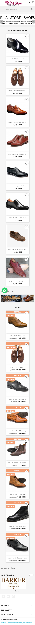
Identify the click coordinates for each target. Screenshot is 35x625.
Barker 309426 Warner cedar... (17, 122)
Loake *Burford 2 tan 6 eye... (17, 494)
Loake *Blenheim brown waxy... (17, 463)
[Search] (17, 9)
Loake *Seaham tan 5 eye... (17, 335)
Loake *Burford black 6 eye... (18, 526)
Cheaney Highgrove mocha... (17, 90)
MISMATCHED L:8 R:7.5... (17, 367)
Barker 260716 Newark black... (17, 218)
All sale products (9, 568)
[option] (17, 19)
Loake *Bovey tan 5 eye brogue (17, 431)
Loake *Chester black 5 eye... (18, 399)
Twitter (8, 596)
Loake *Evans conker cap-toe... (17, 154)
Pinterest (13, 596)
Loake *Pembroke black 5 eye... (17, 558)
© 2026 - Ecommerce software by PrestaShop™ (16, 623)
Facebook (3, 596)
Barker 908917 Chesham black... (18, 59)
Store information (9, 620)
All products (7, 291)
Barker (17, 591)
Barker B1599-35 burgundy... (18, 281)
